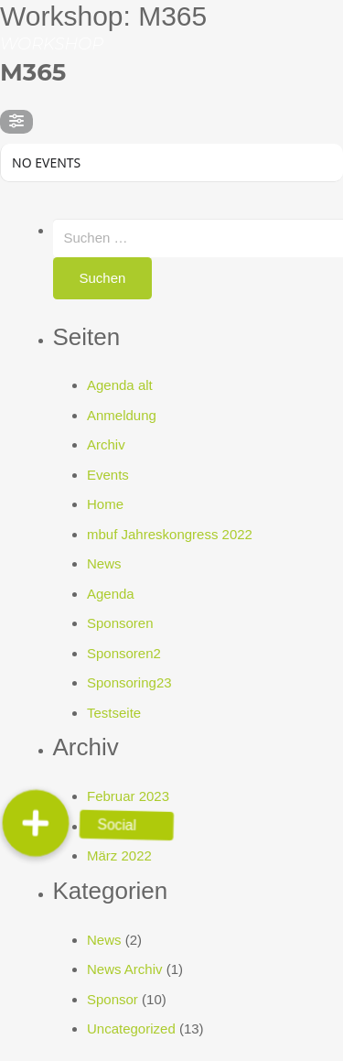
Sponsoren (120, 623)
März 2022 (119, 855)
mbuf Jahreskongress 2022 (169, 534)
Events (108, 474)
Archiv (106, 444)
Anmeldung (121, 415)
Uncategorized (131, 1028)
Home (105, 504)
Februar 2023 (128, 796)
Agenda (110, 593)
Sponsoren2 (124, 653)
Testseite (114, 712)
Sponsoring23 (129, 682)
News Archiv (125, 969)
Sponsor (112, 999)
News (104, 563)
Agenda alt (120, 385)
